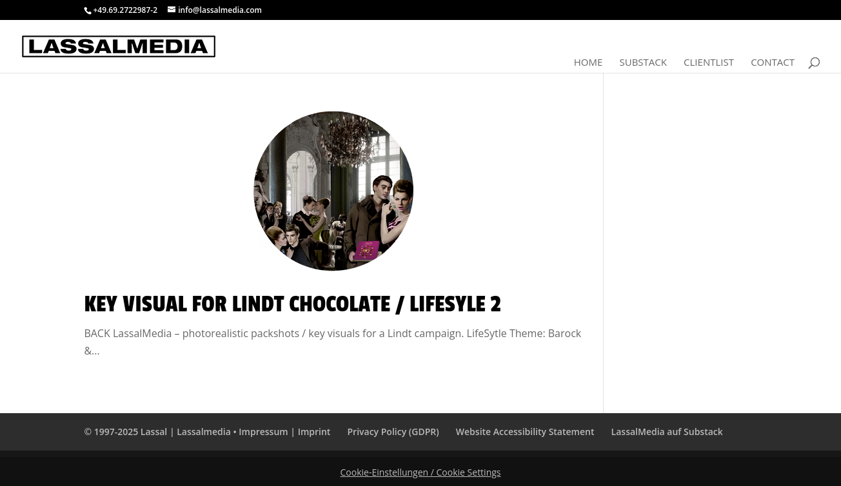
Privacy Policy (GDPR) (393, 431)
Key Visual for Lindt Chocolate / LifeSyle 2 (292, 304)
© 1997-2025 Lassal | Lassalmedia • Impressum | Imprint (207, 431)
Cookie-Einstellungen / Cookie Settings (421, 472)
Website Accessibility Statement (525, 431)
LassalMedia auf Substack (667, 431)
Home (588, 62)
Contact (773, 62)
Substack (642, 62)
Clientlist (709, 62)
